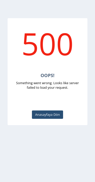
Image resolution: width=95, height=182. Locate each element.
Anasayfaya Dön (47, 114)
